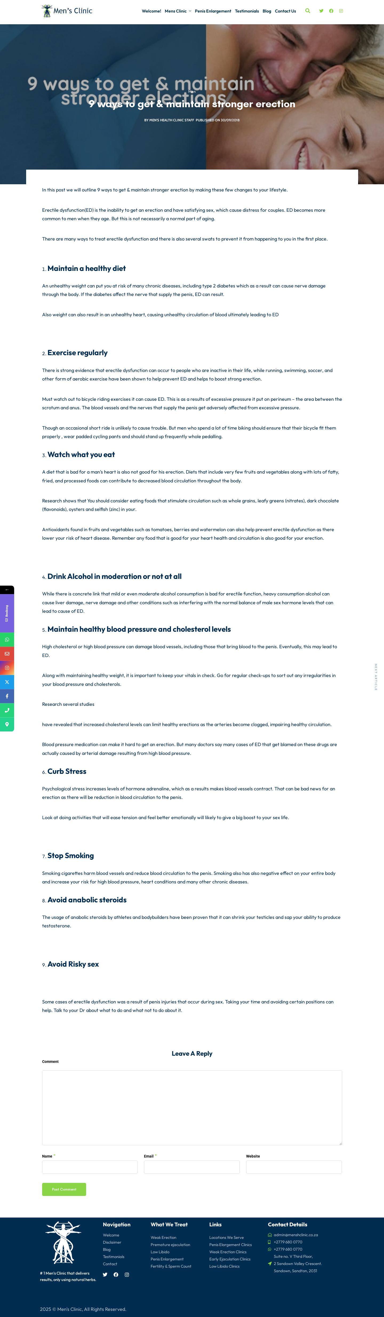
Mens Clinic (176, 11)
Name (47, 1156)
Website (253, 1156)
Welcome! (151, 11)
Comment (50, 1061)
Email (149, 1156)
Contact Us (285, 11)
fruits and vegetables (266, 472)
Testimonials (247, 11)
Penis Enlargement (213, 11)
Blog (267, 11)
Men (192, 92)
